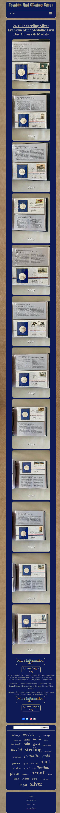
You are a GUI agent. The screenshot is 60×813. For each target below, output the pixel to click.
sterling (33, 749)
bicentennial (47, 745)
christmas (44, 779)
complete (25, 775)
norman (48, 751)
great (36, 744)
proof (38, 773)
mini (34, 778)
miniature (16, 757)
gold (46, 755)
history (16, 735)
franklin (31, 755)
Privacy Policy (31, 804)
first (50, 774)
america (17, 740)
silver (36, 784)
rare (46, 740)
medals (28, 734)
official (25, 764)
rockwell (15, 744)
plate (14, 773)
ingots (37, 739)
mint (45, 761)
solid (26, 768)
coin (26, 744)
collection (40, 767)
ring (38, 736)
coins (25, 778)
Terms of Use (31, 808)
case (16, 778)
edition (17, 768)
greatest (16, 763)
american (34, 763)
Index (31, 796)
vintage (46, 735)
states (27, 739)
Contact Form (31, 800)
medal (16, 749)
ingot (23, 785)
